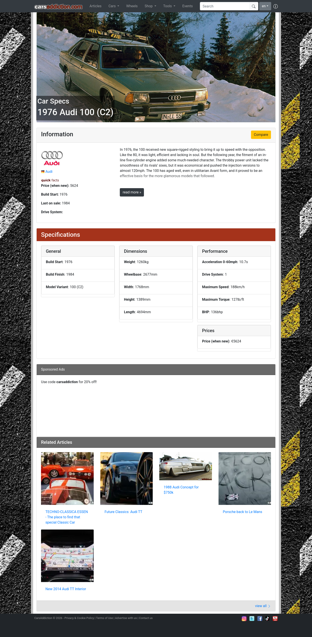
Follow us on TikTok (267, 618)
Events (187, 6)
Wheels (132, 6)
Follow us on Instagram (244, 618)
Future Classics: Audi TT (123, 512)
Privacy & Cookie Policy (79, 618)
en (264, 6)
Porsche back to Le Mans (242, 512)
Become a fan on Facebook (259, 618)
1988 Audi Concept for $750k (181, 490)
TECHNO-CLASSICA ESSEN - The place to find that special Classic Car (66, 517)
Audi (48, 171)
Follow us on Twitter (252, 618)
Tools (168, 6)
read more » (132, 192)
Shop (149, 6)
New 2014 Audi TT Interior (65, 589)
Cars (112, 6)
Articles (95, 6)
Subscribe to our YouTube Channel (275, 618)
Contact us (146, 618)
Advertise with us (126, 618)
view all (263, 606)
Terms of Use (104, 618)
